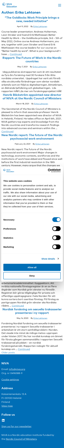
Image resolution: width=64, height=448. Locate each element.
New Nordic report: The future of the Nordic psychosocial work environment (32, 136)
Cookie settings (10, 379)
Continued (16, 54)
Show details (48, 258)
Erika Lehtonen (40, 26)
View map (7, 406)
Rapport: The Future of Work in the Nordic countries (32, 59)
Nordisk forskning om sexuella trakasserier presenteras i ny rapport (32, 310)
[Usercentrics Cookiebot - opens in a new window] (48, 170)
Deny (32, 275)
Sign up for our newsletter (16, 426)
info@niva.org (17, 369)
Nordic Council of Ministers (21, 439)
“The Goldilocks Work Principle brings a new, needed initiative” (32, 19)
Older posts (8, 352)
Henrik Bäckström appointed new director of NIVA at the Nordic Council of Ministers (32, 96)
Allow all (32, 267)
